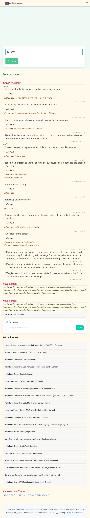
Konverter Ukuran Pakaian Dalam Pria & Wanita (24, 381)
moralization (35, 293)
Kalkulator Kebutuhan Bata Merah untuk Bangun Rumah (27, 403)
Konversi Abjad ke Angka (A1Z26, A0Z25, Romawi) (26, 352)
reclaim (30, 287)
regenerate (45, 287)
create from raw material (13, 293)
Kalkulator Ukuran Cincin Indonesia (19, 374)
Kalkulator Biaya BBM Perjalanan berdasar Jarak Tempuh (28, 482)
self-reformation (39, 290)
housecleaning (48, 293)
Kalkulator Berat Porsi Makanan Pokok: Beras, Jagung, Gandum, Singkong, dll (36, 424)
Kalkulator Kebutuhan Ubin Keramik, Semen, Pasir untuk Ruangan (31, 367)
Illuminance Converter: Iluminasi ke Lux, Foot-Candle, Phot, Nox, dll (32, 475)
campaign (50, 290)
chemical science (58, 287)
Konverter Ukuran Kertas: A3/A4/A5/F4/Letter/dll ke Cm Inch (30, 410)
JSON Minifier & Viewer (14, 314)
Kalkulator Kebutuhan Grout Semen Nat (21, 360)
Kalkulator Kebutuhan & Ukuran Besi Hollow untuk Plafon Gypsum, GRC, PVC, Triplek (39, 396)
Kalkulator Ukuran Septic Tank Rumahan (21, 446)
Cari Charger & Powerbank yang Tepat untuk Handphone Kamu (30, 439)
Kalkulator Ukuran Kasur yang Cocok (20, 432)
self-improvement (23, 290)
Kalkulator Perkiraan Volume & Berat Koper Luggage (26, 417)
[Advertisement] (44, 27)
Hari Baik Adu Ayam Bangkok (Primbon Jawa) (23, 453)
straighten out (20, 287)
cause (58, 290)
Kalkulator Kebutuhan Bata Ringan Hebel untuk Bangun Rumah (30, 388)
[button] (87, 3)
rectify (37, 287)
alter (27, 293)
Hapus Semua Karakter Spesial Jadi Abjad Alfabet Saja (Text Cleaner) (33, 345)
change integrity (79, 290)
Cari (80, 327)
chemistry (71, 287)
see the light (8, 287)
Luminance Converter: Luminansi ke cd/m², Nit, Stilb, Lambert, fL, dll (33, 468)
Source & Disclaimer (75, 512)
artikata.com (23, 509)
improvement (9, 290)
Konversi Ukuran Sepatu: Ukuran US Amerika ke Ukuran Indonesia (31, 460)
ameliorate (67, 290)
